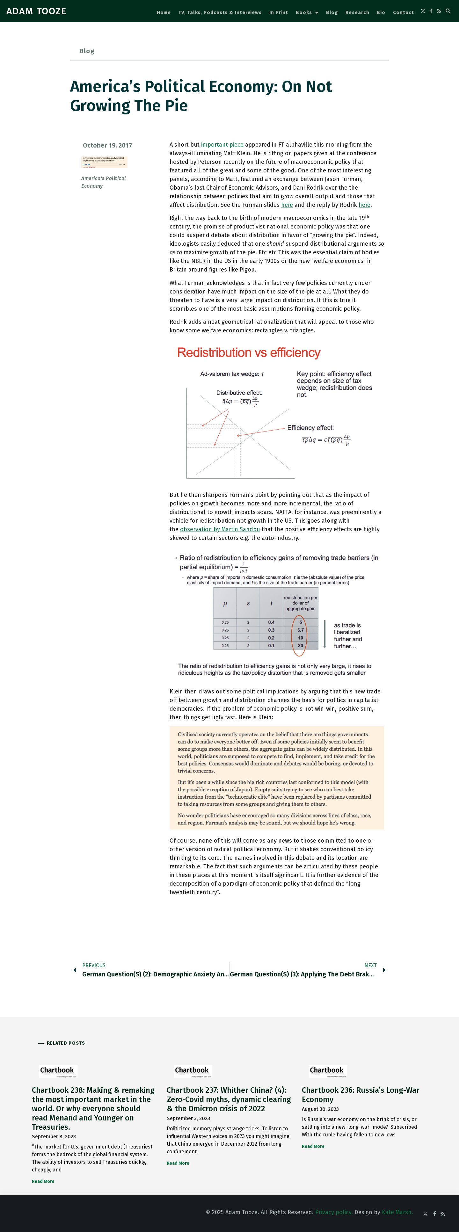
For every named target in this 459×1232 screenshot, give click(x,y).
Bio (381, 12)
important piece (222, 144)
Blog (332, 12)
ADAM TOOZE (36, 11)
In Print (278, 12)
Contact (403, 12)
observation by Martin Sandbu (220, 529)
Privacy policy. (334, 1212)
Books (307, 13)
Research (357, 12)
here (287, 204)
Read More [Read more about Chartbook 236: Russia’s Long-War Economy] (313, 1146)
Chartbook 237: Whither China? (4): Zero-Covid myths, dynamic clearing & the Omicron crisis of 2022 (229, 1099)
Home (164, 12)
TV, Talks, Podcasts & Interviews (220, 12)
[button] (448, 11)
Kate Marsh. (397, 1212)
